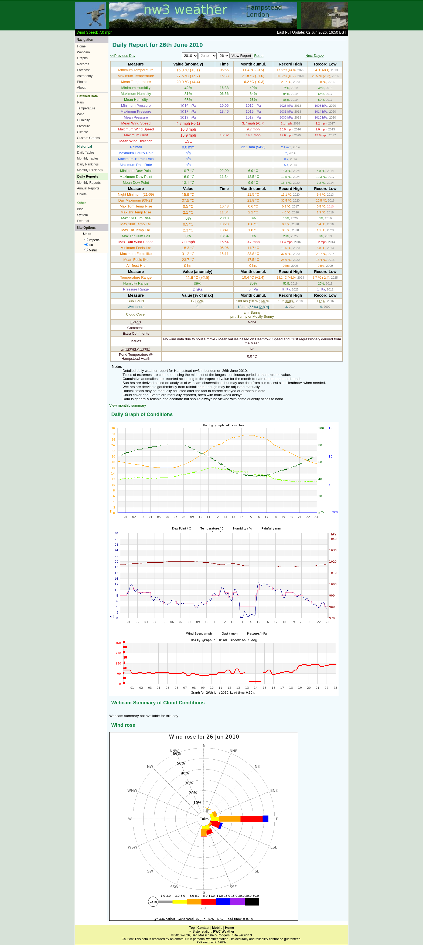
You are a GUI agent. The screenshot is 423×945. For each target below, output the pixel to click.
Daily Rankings (88, 164)
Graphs (82, 58)
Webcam (83, 52)
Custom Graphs (88, 138)
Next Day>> (314, 56)
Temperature (86, 108)
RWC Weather (223, 931)
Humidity (83, 120)
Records (83, 64)
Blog (80, 209)
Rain (80, 102)
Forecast (83, 70)
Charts (82, 194)
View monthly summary (127, 405)
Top (192, 928)
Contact (203, 928)
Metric (91, 250)
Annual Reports (88, 188)
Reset (258, 56)
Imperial (92, 240)
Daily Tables (85, 152)
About (81, 87)
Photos (82, 82)
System (82, 215)
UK (88, 245)
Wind (80, 114)
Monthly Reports (89, 183)
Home (81, 46)
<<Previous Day (122, 56)
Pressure (83, 126)
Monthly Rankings (90, 170)
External (83, 221)
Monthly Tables (88, 158)
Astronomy (85, 76)
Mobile (217, 928)
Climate (82, 132)
